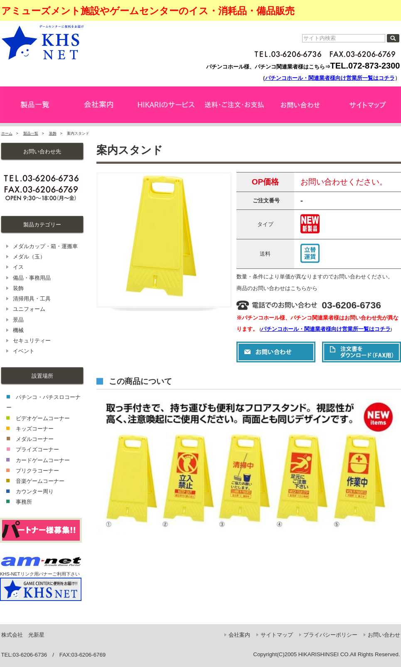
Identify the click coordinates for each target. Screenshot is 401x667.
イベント (23, 351)
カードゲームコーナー (43, 460)
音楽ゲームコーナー (40, 481)
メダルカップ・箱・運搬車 (45, 246)
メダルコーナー (35, 439)
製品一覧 (30, 133)
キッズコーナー (35, 429)
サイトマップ (277, 635)
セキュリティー (32, 340)
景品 (18, 320)
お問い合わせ (384, 635)
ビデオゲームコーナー (43, 418)
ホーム (6, 133)
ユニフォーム (29, 309)
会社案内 (239, 635)
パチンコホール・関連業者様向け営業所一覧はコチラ (330, 78)
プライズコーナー (37, 449)
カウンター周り (35, 491)
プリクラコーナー (37, 471)
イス (18, 267)
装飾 (53, 133)
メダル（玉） (29, 257)
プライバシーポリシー (330, 635)
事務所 (24, 502)
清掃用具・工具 (32, 298)
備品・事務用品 (32, 278)
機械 (18, 330)
